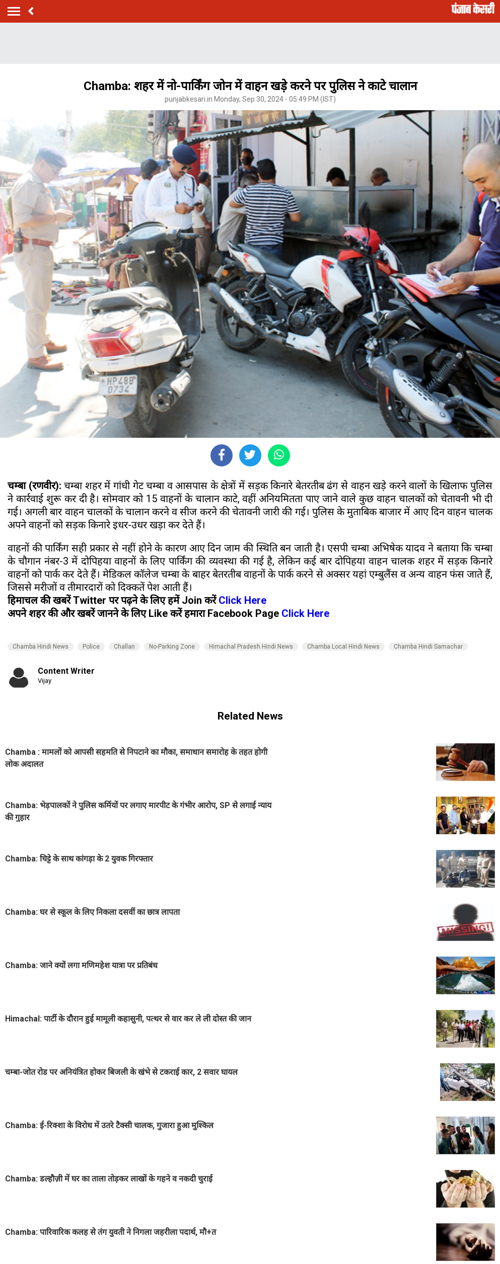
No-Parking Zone (172, 646)
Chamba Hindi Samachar (428, 646)
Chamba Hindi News (40, 646)
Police (91, 646)
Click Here (242, 600)
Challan (124, 646)
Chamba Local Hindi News (343, 646)
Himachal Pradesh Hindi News (251, 646)
